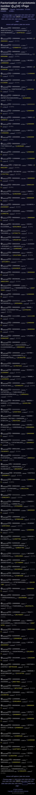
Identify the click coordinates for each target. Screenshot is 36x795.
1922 (13, 17)
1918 (32, 15)
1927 (32, 17)
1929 (6, 19)
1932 (16, 19)
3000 (29, 19)
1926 (28, 17)
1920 (7, 17)
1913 (16, 15)
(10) (6, 28)
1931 (12, 19)
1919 (3, 17)
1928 (2, 19)
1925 (25, 17)
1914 (19, 15)
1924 (22, 17)
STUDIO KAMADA (18, 789)
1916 (26, 15)
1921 (10, 17)
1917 (29, 15)
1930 (9, 19)
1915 (22, 15)
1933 (19, 19)
